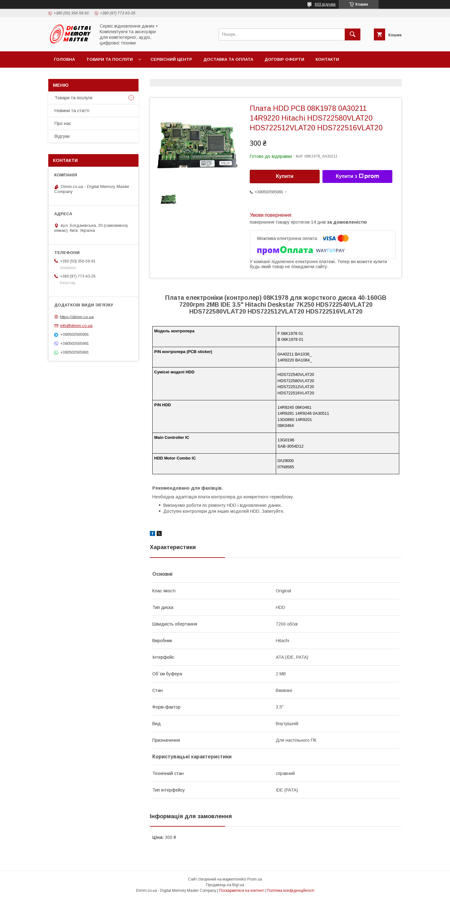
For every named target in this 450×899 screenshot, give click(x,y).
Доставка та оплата (228, 59)
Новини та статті (72, 110)
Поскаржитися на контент (241, 890)
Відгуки (62, 136)
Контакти (327, 59)
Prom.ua (254, 879)
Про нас (63, 123)
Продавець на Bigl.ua (225, 885)
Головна (64, 59)
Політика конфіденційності (290, 890)
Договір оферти (284, 59)
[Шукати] (352, 34)
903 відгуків (325, 4)
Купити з (357, 176)
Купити (285, 176)
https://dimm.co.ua (77, 316)
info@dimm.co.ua (76, 325)
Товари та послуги (109, 59)
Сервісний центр (171, 59)
